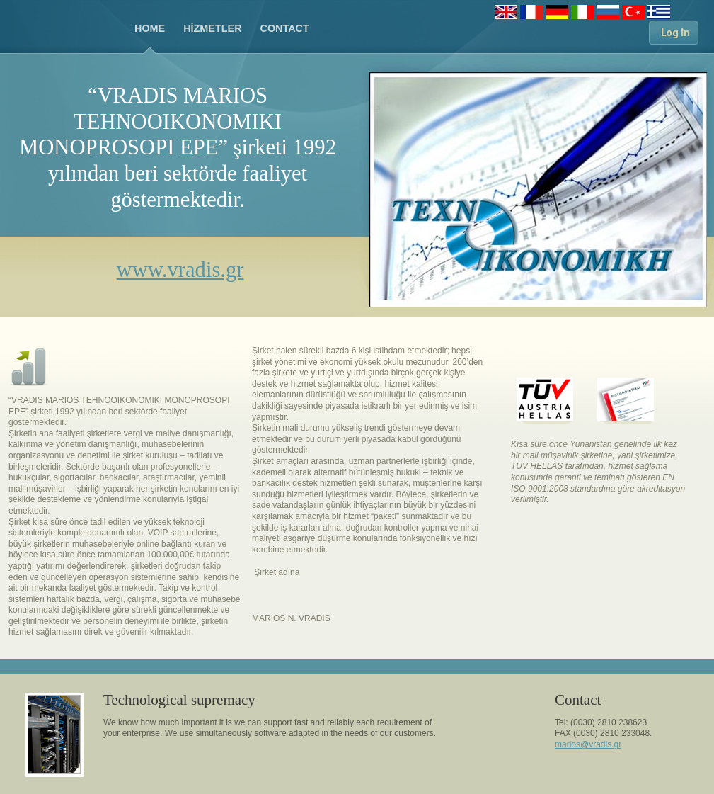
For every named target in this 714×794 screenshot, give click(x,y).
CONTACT (284, 28)
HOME (149, 28)
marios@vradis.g (586, 744)
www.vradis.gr (180, 270)
